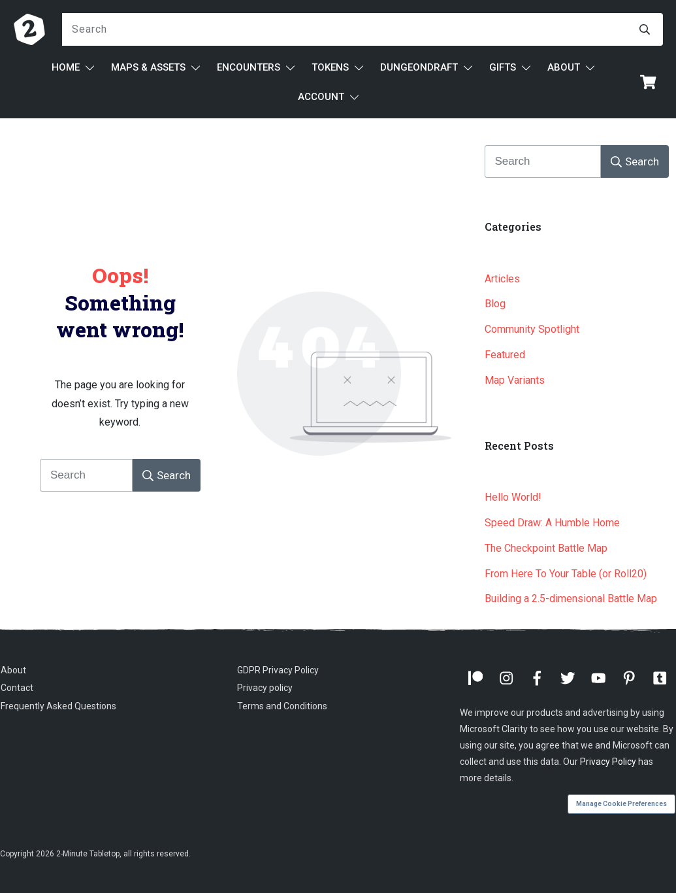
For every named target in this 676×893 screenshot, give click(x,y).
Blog (495, 303)
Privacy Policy (608, 761)
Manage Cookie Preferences (621, 803)
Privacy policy (265, 687)
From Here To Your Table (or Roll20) (566, 573)
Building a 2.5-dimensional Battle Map (571, 598)
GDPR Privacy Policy (278, 670)
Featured (505, 354)
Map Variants (515, 380)
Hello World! (513, 497)
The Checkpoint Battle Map (546, 548)
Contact (17, 687)
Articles (502, 279)
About (13, 670)
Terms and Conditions (282, 706)
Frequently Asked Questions (58, 706)
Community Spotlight (532, 329)
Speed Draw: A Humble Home (552, 522)
